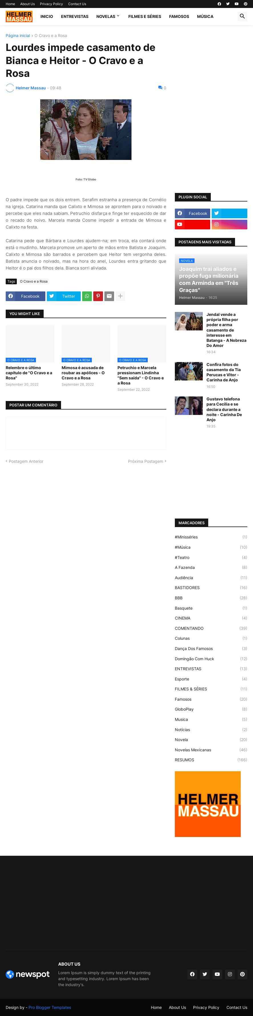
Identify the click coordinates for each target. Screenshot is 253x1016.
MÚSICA (205, 16)
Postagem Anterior (26, 461)
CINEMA (211, 618)
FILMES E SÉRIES (144, 16)
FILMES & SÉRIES (211, 689)
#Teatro (211, 557)
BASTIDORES (211, 588)
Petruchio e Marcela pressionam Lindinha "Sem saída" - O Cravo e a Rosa (141, 375)
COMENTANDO (211, 628)
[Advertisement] (211, 69)
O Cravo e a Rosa (51, 36)
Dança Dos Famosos (211, 648)
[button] (242, 16)
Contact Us (77, 4)
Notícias (211, 730)
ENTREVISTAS (74, 16)
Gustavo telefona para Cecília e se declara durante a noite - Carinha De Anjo (224, 409)
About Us (27, 4)
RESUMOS (211, 760)
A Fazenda (211, 567)
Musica (211, 719)
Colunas (211, 638)
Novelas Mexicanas (211, 750)
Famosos (211, 699)
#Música (211, 547)
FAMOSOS (179, 16)
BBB (211, 598)
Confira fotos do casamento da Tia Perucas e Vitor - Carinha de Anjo (224, 372)
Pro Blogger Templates (50, 1007)
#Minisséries (211, 537)
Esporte (211, 679)
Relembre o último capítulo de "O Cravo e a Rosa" (29, 372)
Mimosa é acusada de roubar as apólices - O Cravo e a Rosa (83, 372)
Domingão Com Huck (211, 659)
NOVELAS (105, 16)
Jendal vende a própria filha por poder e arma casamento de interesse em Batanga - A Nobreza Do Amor (226, 330)
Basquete (211, 608)
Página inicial (18, 36)
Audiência (211, 578)
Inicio (47, 16)
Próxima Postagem (145, 461)
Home (10, 4)
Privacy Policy (51, 4)
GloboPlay (211, 709)
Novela (211, 740)
